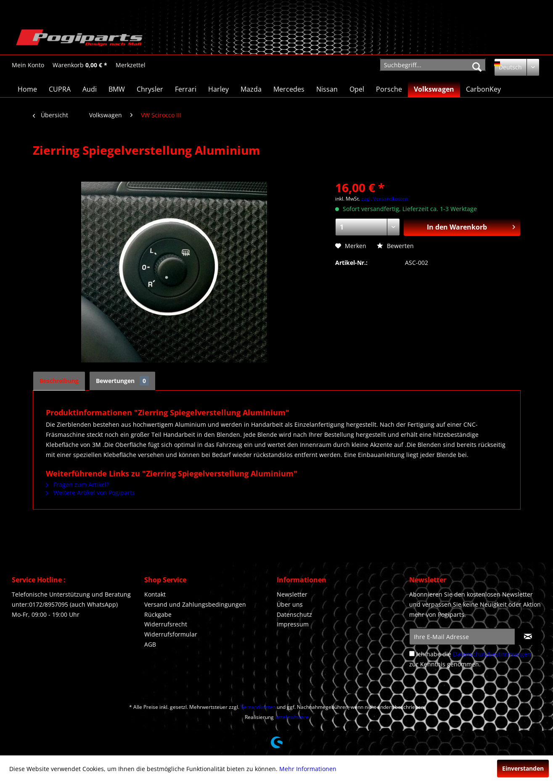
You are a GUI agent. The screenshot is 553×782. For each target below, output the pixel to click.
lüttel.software (292, 717)
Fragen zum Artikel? (77, 485)
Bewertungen (122, 381)
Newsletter (292, 594)
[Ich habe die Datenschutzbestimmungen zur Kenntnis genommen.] (412, 653)
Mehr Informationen (307, 769)
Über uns (290, 604)
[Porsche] (389, 89)
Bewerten (395, 246)
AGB (150, 644)
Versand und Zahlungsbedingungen (195, 604)
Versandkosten (258, 707)
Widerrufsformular (170, 634)
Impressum (293, 624)
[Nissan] (327, 89)
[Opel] (357, 89)
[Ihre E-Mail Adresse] (462, 636)
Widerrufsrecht (165, 624)
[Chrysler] (150, 89)
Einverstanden (523, 768)
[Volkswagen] (434, 89)
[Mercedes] (288, 89)
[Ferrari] (185, 89)
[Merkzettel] (131, 65)
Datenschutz (294, 614)
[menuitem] (28, 64)
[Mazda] (251, 89)
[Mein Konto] (28, 65)
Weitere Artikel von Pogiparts (90, 493)
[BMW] (117, 89)
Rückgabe (158, 614)
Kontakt (155, 594)
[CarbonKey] (483, 89)
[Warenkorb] (80, 65)
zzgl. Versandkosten (384, 198)
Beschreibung (59, 381)
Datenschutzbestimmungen (492, 654)
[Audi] (90, 89)
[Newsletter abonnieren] (528, 636)
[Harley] (218, 89)
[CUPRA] (60, 89)
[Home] (27, 89)
